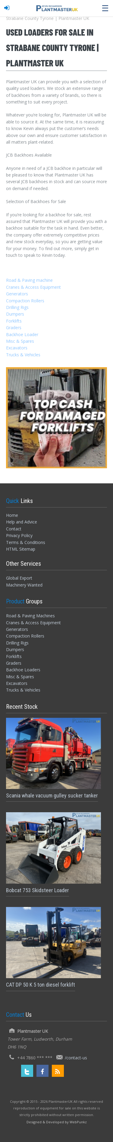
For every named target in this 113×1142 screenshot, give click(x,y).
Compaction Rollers (25, 301)
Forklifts (14, 321)
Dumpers (15, 314)
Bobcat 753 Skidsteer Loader (37, 890)
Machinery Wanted (24, 585)
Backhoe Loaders (23, 670)
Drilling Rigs (17, 307)
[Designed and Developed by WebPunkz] (57, 1121)
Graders (13, 327)
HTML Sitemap (20, 549)
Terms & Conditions (25, 542)
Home (12, 515)
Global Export (19, 578)
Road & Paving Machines (30, 616)
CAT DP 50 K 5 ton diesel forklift (40, 984)
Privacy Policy (19, 535)
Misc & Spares (20, 341)
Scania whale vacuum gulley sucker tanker (52, 795)
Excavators (16, 348)
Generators (17, 294)
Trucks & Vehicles (23, 355)
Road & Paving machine (29, 280)
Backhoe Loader (22, 334)
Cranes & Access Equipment (33, 287)
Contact (13, 529)
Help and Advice (21, 522)
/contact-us (76, 1058)
